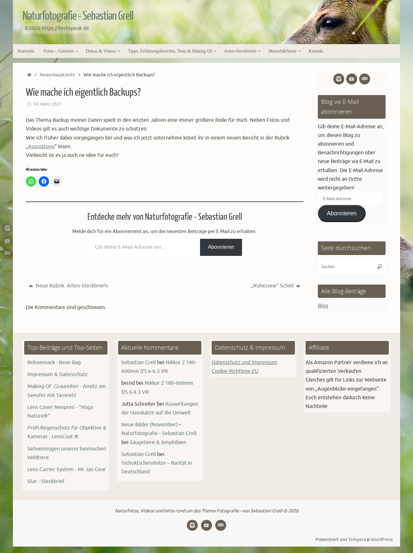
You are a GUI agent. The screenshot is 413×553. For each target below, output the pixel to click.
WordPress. (382, 539)
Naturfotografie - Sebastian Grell (78, 16)
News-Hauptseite (57, 75)
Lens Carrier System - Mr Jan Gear (66, 469)
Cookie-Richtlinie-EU (235, 371)
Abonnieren (221, 247)
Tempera (357, 539)
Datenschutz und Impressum (244, 362)
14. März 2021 (47, 104)
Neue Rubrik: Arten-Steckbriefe (68, 286)
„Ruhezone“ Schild (275, 286)
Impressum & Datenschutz (57, 374)
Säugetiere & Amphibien (158, 442)
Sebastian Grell (138, 362)
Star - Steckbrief (46, 481)
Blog (323, 306)
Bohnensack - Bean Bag (54, 362)
